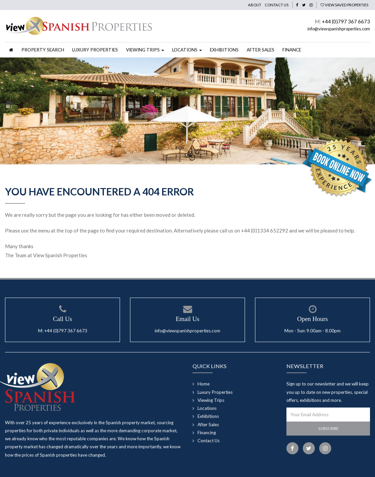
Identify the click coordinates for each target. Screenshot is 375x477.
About (254, 5)
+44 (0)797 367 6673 (346, 21)
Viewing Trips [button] (145, 49)
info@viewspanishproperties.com (338, 28)
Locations (207, 408)
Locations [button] (187, 49)
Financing (207, 432)
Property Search (42, 49)
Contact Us (276, 5)
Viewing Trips (211, 400)
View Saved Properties (344, 5)
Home (204, 383)
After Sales (260, 49)
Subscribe (328, 428)
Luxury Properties (95, 49)
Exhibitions (224, 49)
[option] (187, 110)
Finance (291, 49)
